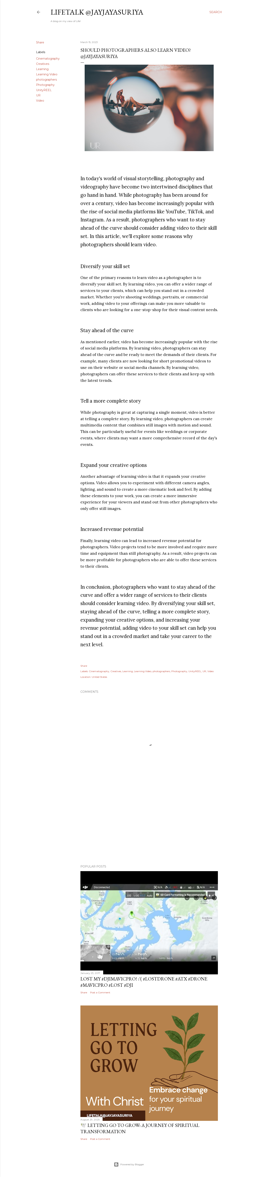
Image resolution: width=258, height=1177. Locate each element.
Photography (45, 85)
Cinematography (48, 58)
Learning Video (46, 74)
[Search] (215, 12)
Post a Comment (100, 992)
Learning (42, 69)
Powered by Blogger (129, 1164)
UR (38, 95)
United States (99, 676)
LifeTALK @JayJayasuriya (97, 12)
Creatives (42, 64)
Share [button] (40, 42)
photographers (46, 79)
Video (40, 100)
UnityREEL (44, 90)
